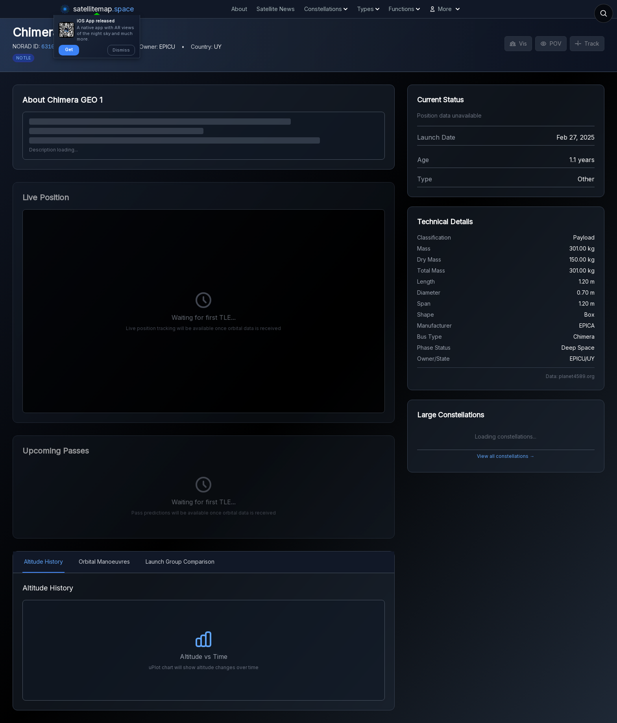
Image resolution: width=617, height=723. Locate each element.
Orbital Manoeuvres (104, 561)
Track (587, 43)
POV (551, 43)
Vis (518, 43)
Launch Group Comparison (180, 561)
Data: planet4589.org (570, 376)
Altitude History (43, 561)
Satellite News (276, 9)
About (239, 9)
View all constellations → (505, 456)
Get (69, 49)
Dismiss (121, 50)
